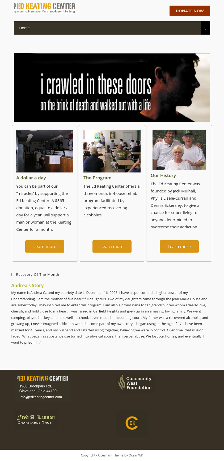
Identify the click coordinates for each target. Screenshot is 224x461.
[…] (38, 342)
